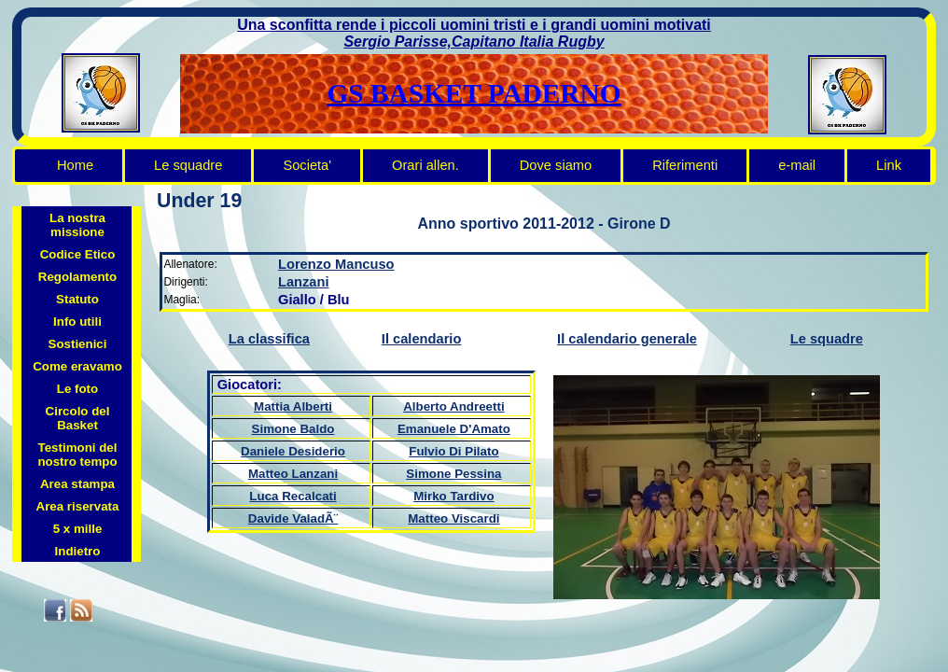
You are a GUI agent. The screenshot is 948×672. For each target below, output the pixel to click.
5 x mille (78, 529)
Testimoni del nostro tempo (77, 455)
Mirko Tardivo (453, 496)
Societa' (307, 165)
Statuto (77, 299)
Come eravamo (77, 366)
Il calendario (422, 338)
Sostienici (78, 344)
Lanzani (303, 281)
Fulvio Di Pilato (453, 451)
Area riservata (77, 506)
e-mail (797, 165)
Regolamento (77, 277)
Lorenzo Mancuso (336, 264)
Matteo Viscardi (453, 518)
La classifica (269, 338)
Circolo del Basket (78, 418)
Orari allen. (425, 165)
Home (75, 165)
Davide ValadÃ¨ (293, 518)
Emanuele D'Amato (453, 429)
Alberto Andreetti (453, 406)
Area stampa (77, 484)
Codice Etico (78, 254)
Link (888, 165)
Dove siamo (556, 165)
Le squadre (188, 165)
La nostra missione (77, 225)
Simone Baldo (293, 429)
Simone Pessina (453, 474)
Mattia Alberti (293, 406)
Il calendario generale (627, 338)
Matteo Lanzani (293, 474)
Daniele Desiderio (293, 451)
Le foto (77, 389)
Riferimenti (685, 165)
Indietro (78, 551)
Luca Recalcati (292, 496)
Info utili (77, 322)
